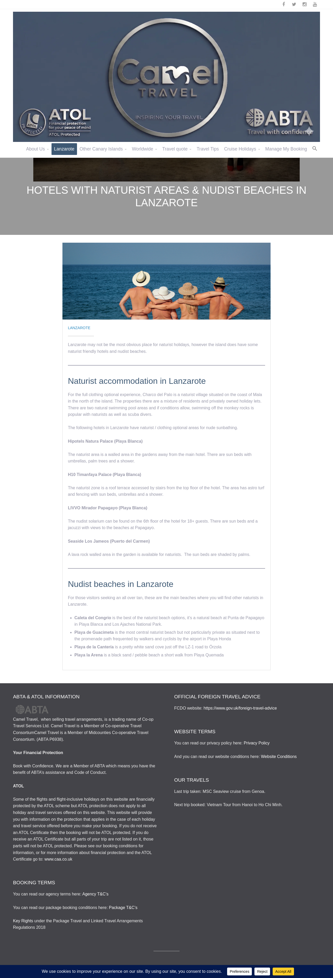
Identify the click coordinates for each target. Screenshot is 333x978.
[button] (315, 149)
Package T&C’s (123, 907)
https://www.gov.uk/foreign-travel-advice (240, 708)
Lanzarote (79, 328)
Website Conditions (279, 756)
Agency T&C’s (95, 894)
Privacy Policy (257, 743)
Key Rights (23, 921)
